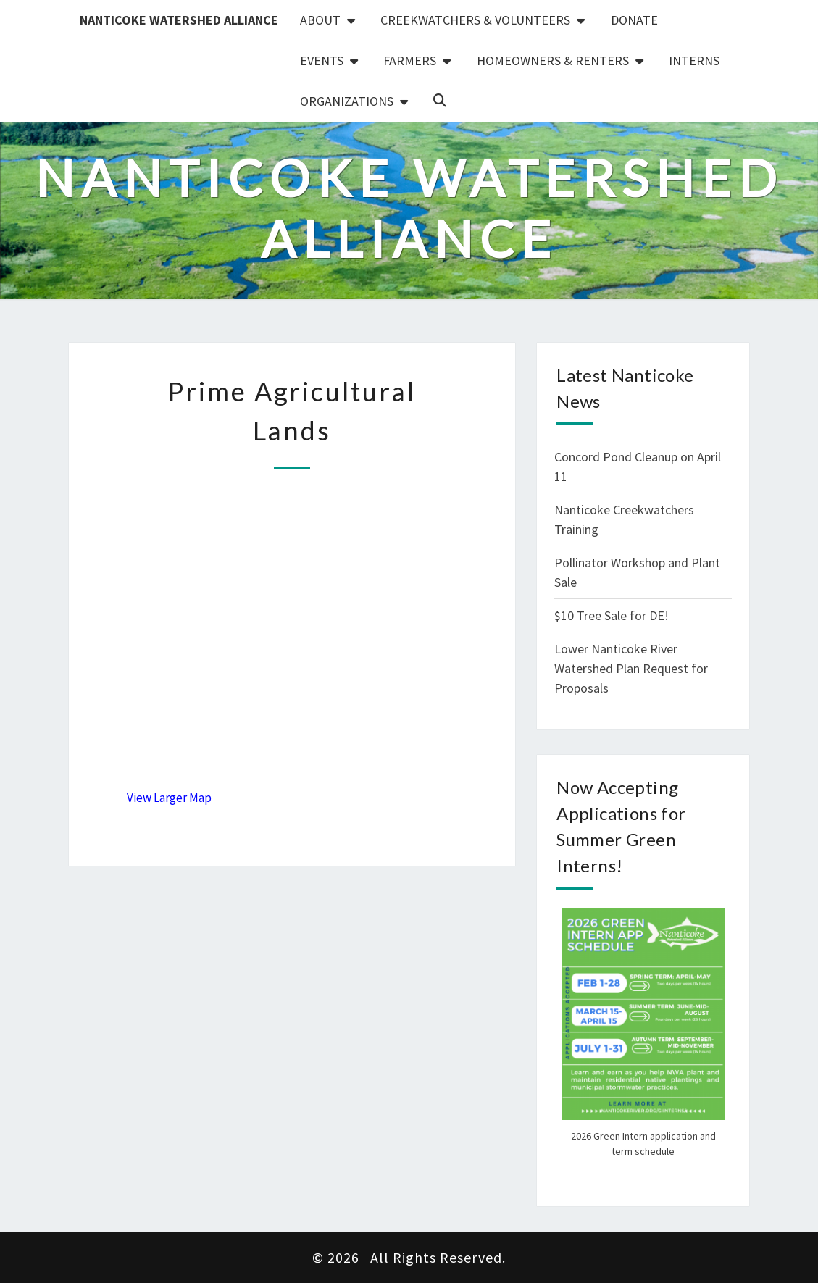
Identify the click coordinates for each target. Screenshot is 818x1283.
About (320, 20)
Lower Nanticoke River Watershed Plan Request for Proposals (631, 668)
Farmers (409, 60)
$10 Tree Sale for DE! (611, 615)
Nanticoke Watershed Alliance (179, 20)
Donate (634, 20)
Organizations (346, 101)
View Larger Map (169, 798)
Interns (694, 60)
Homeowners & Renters (553, 60)
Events (321, 60)
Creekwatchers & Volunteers (475, 20)
